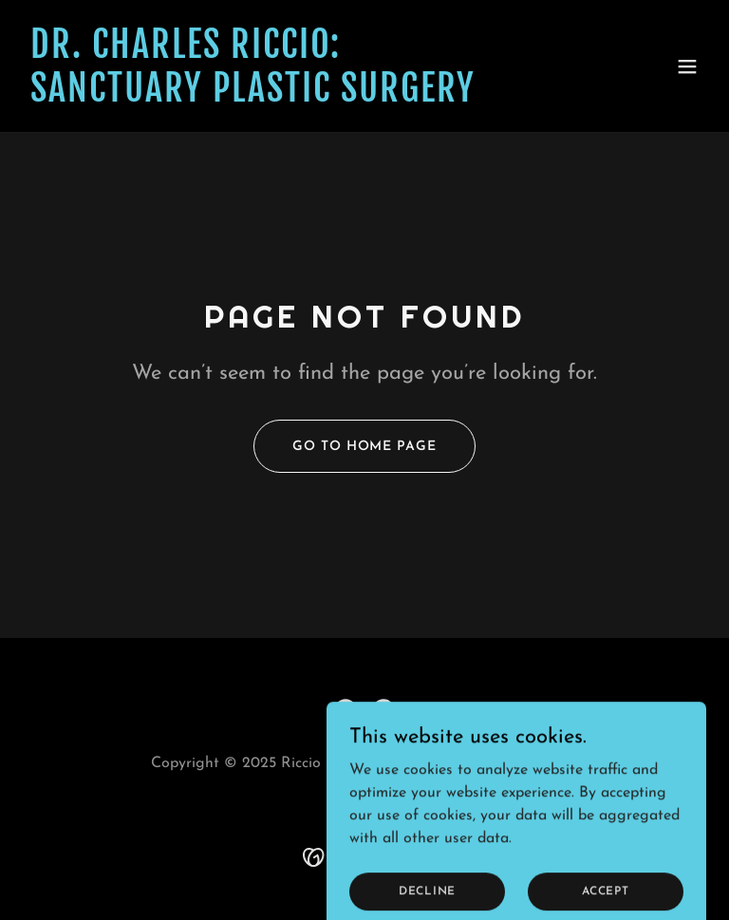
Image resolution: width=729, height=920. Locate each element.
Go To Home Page (364, 447)
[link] (253, 97)
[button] (687, 66)
